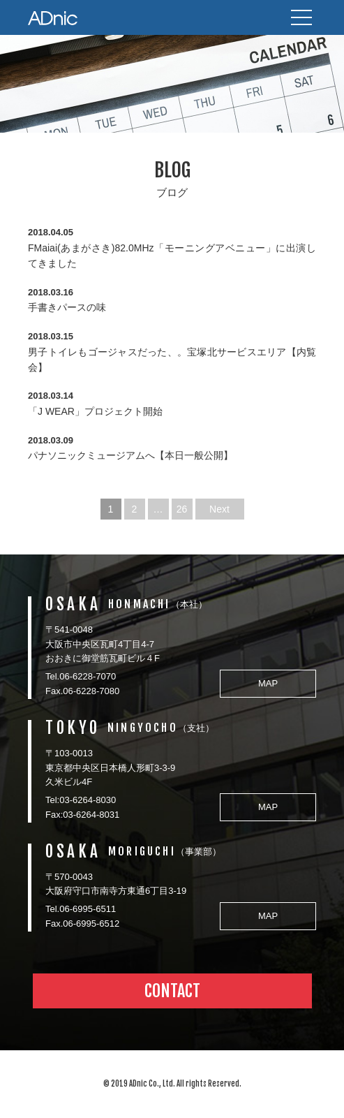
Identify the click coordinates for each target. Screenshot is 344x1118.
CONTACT (172, 990)
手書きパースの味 (67, 307)
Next (219, 509)
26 (182, 509)
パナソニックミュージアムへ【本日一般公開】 (130, 455)
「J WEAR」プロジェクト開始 (95, 411)
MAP (268, 683)
